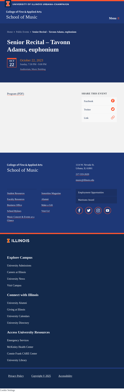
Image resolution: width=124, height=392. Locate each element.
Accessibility (65, 375)
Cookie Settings (7, 390)
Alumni (45, 199)
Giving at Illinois (16, 309)
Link (99, 118)
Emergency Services (18, 340)
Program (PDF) (15, 93)
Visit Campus (14, 285)
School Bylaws (14, 211)
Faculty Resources (15, 199)
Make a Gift (47, 205)
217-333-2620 (82, 174)
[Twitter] (88, 210)
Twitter (99, 109)
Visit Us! (45, 211)
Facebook (99, 101)
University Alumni (17, 302)
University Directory (18, 322)
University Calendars (18, 316)
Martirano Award (86, 200)
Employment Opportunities (91, 192)
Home (10, 32)
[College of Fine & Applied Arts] (35, 12)
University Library (17, 360)
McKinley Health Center (20, 346)
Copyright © (41, 375)
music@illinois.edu (85, 180)
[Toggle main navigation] (114, 18)
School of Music (21, 17)
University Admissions (19, 265)
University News (16, 278)
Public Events (22, 32)
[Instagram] (98, 210)
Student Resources (16, 193)
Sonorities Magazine (51, 193)
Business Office (14, 205)
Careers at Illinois (16, 272)
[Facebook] (79, 210)
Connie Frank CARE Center (22, 353)
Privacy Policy (16, 375)
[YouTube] (107, 210)
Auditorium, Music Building (33, 69)
